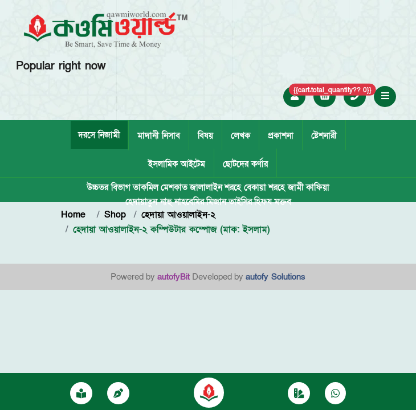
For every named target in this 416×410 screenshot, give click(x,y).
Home (75, 214)
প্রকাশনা (280, 135)
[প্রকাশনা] (81, 394)
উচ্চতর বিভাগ (108, 187)
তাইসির (240, 201)
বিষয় (205, 135)
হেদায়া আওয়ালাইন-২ (178, 214)
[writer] (118, 394)
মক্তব (282, 201)
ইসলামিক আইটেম (176, 164)
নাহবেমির (189, 201)
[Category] (299, 394)
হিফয (263, 201)
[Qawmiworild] (209, 392)
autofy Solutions (275, 276)
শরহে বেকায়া (245, 187)
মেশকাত (174, 187)
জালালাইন (206, 187)
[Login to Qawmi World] (295, 96)
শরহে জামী (286, 187)
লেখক (240, 135)
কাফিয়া (317, 187)
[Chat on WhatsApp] (335, 394)
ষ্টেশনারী (324, 135)
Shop (115, 214)
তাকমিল (145, 187)
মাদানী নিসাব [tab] (158, 135)
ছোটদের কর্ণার (245, 164)
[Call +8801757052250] (355, 96)
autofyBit (173, 276)
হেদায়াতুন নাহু (148, 201)
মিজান (216, 201)
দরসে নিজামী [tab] (99, 135)
